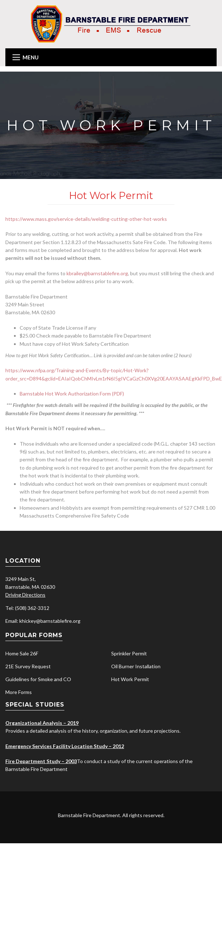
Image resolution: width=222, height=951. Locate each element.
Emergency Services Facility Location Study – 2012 (64, 746)
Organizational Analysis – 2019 (42, 723)
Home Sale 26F (21, 653)
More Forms (18, 692)
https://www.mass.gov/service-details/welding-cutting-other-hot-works (86, 219)
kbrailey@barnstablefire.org (97, 273)
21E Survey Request (28, 666)
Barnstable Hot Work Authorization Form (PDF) (72, 393)
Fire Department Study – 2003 (41, 761)
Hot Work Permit (130, 679)
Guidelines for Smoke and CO (38, 679)
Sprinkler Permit (129, 653)
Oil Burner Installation (136, 666)
